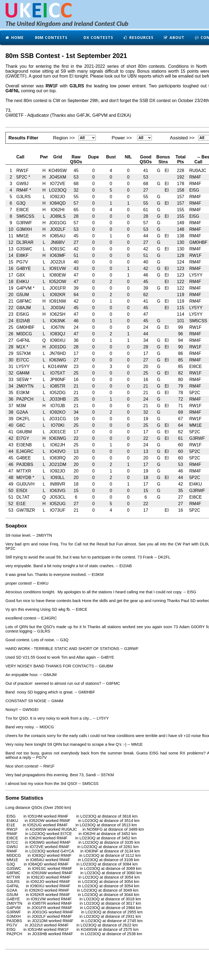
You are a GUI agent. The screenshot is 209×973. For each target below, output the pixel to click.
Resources (138, 37)
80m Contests (50, 37)
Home (14, 37)
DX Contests (97, 37)
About (174, 37)
